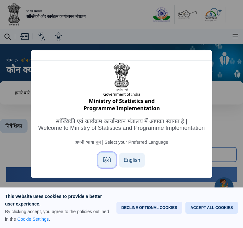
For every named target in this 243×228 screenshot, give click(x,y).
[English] (132, 160)
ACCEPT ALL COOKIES (211, 208)
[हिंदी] (107, 160)
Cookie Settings (33, 219)
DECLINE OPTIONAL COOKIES (149, 208)
